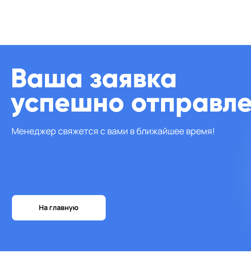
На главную (58, 207)
